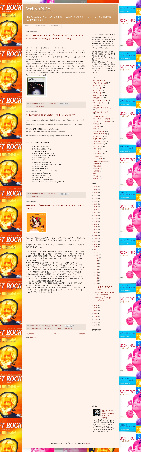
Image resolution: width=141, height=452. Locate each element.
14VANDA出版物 (98, 116)
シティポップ (97, 153)
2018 (96, 210)
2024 (96, 192)
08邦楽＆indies (36, 328)
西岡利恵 (96, 168)
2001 (96, 310)
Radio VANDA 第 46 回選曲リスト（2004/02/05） (51, 115)
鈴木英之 (96, 178)
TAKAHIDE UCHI (67, 328)
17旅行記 (96, 124)
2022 (96, 198)
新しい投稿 (30, 334)
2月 (97, 281)
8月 (97, 263)
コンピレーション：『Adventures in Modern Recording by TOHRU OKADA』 (108, 413)
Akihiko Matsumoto (99, 134)
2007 (96, 241)
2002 (96, 308)
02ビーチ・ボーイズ (100, 83)
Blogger (87, 443)
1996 (96, 325)
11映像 (95, 105)
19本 (95, 129)
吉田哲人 (96, 163)
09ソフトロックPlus (100, 100)
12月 (97, 252)
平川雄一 (96, 176)
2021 (96, 201)
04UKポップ (97, 88)
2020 (96, 204)
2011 (96, 229)
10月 (97, 258)
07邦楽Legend (98, 95)
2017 (96, 212)
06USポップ (97, 93)
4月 (97, 275)
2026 (96, 187)
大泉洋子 (96, 171)
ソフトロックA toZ (39, 25)
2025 (96, 190)
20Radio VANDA (36, 196)
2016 (96, 215)
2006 (96, 244)
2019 (96, 207)
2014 (96, 221)
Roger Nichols (98, 139)
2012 (96, 227)
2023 (96, 195)
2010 (96, 232)
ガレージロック (98, 144)
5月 (97, 272)
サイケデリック (98, 151)
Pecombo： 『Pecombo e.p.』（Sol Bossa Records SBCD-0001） (105, 298)
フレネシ (96, 156)
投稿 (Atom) (33, 337)
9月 (97, 261)
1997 (96, 322)
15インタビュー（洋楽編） (102, 119)
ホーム (27, 25)
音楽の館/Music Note (100, 161)
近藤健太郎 (97, 166)
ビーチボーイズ (54, 25)
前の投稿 (82, 334)
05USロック (97, 90)
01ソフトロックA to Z (38, 106)
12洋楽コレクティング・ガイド (103, 108)
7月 (97, 266)
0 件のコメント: (52, 103)
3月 (97, 278)
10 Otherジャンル (46, 328)
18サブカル (97, 126)
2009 (96, 235)
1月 (97, 283)
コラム (95, 148)
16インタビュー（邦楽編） (102, 121)
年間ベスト (97, 173)
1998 (96, 319)
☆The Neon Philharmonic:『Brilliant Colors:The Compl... (104, 287)
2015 (96, 218)
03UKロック (97, 85)
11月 (97, 255)
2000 (96, 313)
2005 (96, 247)
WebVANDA (38, 8)
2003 (96, 305)
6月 (97, 269)
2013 (96, 224)
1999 (96, 316)
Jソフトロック (57, 328)
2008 (96, 238)
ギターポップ (97, 146)
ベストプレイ (97, 158)
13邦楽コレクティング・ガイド (103, 112)
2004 (96, 250)
